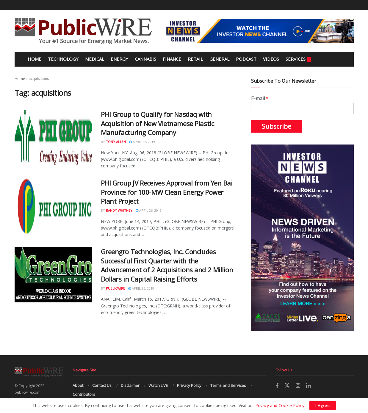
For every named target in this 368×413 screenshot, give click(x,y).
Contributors (84, 394)
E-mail (260, 98)
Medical (94, 59)
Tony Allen (116, 141)
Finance (172, 59)
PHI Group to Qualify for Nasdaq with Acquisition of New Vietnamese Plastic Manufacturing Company (157, 123)
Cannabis (145, 59)
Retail (195, 59)
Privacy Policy (189, 385)
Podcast (246, 59)
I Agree (322, 405)
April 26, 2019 (142, 141)
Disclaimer (130, 385)
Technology (63, 59)
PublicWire (115, 288)
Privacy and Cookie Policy (279, 405)
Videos (271, 59)
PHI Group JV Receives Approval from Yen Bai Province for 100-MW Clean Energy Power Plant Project (167, 192)
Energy (119, 59)
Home (33, 59)
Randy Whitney (119, 210)
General (219, 59)
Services (298, 59)
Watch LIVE (158, 385)
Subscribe (276, 126)
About (78, 385)
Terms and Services (228, 385)
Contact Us (102, 385)
